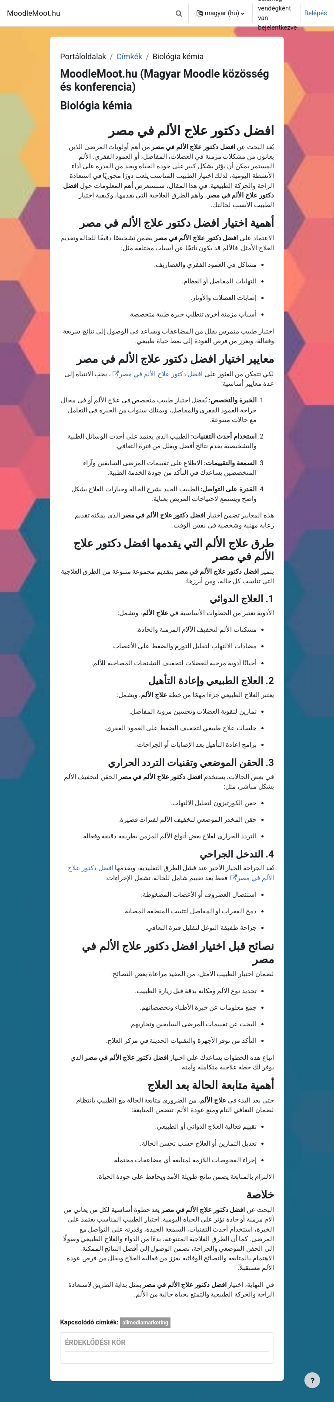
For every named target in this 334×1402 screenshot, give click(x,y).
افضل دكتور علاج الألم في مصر (161, 374)
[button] (179, 13)
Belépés (315, 13)
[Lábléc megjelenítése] (312, 1380)
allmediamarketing (145, 1322)
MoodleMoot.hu (33, 13)
